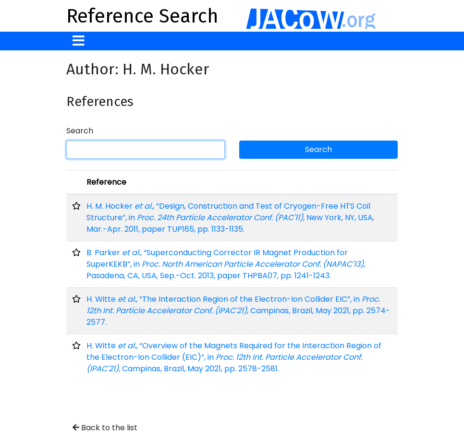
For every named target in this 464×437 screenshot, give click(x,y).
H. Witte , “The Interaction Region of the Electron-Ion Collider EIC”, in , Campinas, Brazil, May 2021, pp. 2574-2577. (238, 311)
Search (79, 130)
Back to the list (105, 427)
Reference (106, 182)
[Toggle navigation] (78, 41)
